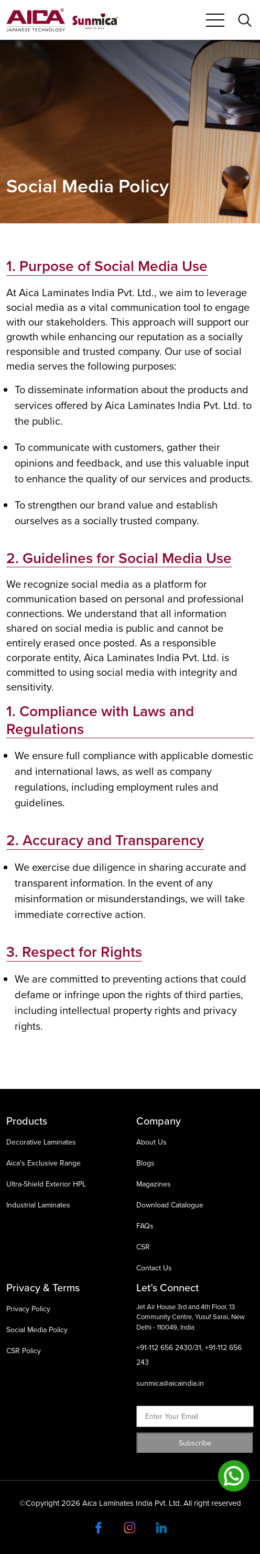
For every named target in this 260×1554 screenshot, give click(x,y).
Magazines (153, 1184)
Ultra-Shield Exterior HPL (46, 1184)
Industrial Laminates (38, 1205)
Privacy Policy (28, 1308)
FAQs (145, 1226)
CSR (143, 1247)
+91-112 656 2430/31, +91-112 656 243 (189, 1355)
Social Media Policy (37, 1329)
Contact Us (154, 1268)
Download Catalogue (169, 1205)
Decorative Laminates (41, 1142)
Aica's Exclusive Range (43, 1163)
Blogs (145, 1163)
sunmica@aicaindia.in (170, 1383)
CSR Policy (23, 1350)
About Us (151, 1142)
